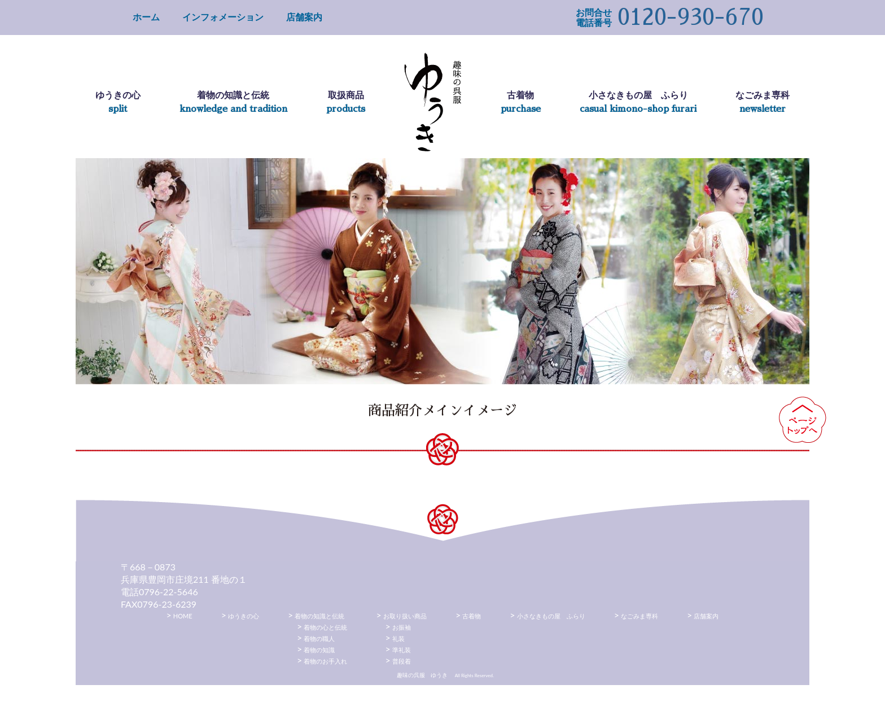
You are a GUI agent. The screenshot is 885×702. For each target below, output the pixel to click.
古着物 (471, 616)
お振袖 (401, 627)
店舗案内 (304, 16)
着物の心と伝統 (325, 627)
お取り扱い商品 (405, 616)
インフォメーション (223, 16)
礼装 (398, 638)
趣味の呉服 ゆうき (432, 102)
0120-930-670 (690, 17)
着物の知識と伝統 (319, 616)
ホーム (146, 16)
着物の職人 (319, 638)
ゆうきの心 (243, 616)
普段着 (401, 661)
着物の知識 (319, 649)
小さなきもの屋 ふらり (551, 616)
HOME (182, 616)
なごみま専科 (639, 616)
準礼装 (401, 649)
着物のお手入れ (325, 661)
